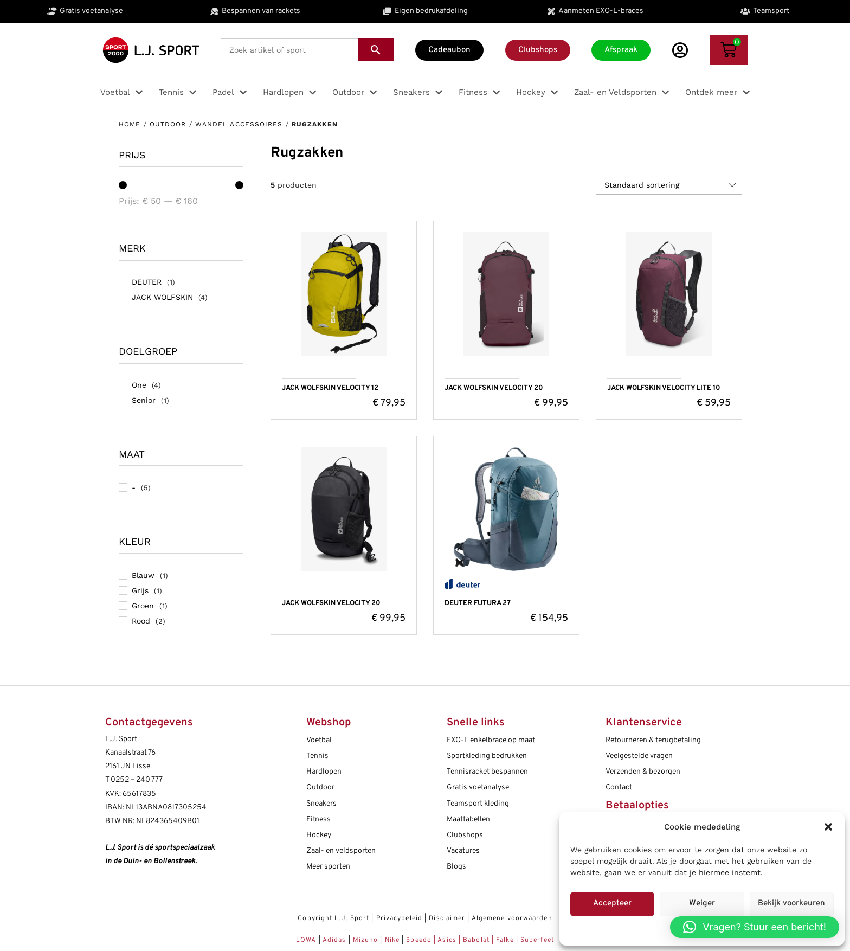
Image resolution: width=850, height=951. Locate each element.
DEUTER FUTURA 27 (478, 603)
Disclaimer (447, 918)
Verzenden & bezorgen (643, 771)
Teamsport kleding (478, 803)
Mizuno (367, 940)
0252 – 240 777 (137, 780)
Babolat (476, 940)
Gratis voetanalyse (478, 787)
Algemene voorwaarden (512, 918)
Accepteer (612, 903)
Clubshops (465, 835)
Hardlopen (324, 771)
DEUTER (147, 282)
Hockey (318, 835)
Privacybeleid (399, 918)
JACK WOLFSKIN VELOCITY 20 (494, 388)
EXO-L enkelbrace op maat (491, 740)
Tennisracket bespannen (487, 771)
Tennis (317, 756)
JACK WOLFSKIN (162, 297)
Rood (141, 620)
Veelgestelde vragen (639, 756)
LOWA (307, 940)
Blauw (143, 575)
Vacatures (463, 851)
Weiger (702, 903)
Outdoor (168, 124)
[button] (828, 826)
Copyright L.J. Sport (333, 918)
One (139, 385)
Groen (143, 605)
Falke (505, 940)
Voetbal (319, 740)
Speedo (419, 940)
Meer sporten (328, 866)
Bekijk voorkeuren (791, 903)
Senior (144, 400)
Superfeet (537, 940)
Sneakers (321, 803)
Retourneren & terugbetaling (653, 740)
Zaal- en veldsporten (341, 851)
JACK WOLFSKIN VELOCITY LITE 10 (663, 388)
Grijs (140, 590)
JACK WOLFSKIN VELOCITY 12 (330, 388)
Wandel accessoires (239, 124)
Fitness (318, 819)
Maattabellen (468, 819)
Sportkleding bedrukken (487, 756)
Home (129, 124)
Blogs (456, 866)
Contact (619, 787)
